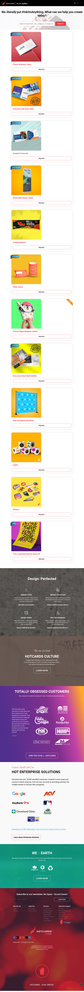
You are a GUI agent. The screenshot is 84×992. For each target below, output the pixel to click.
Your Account (62, 916)
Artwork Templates (63, 918)
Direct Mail (46, 920)
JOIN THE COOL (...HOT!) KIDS (42, 756)
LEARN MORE (42, 670)
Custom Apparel (47, 922)
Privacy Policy (31, 910)
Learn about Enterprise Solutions (26, 838)
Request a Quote (63, 920)
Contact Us (61, 910)
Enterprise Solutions (48, 912)
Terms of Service (32, 912)
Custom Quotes (47, 910)
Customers (16, 912)
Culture (15, 910)
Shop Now (42, 69)
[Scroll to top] (81, 984)
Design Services (47, 916)
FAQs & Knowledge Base (65, 912)
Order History (62, 914)
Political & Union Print (48, 918)
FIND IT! (60, 23)
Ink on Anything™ (47, 914)
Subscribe (62, 900)
